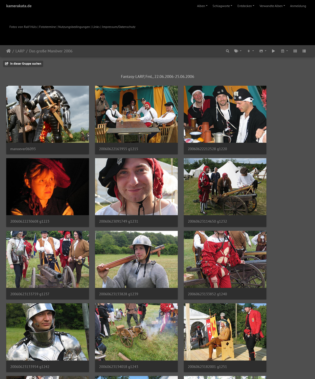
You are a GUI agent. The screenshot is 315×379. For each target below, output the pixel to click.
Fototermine (47, 27)
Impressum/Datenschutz (118, 27)
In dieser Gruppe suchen (23, 63)
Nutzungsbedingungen (74, 27)
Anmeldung (298, 6)
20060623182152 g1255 (29, 335)
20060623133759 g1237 (184, 205)
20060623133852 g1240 (29, 270)
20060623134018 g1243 (184, 270)
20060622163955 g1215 (107, 141)
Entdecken (244, 6)
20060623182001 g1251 (261, 270)
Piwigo (166, 371)
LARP (20, 51)
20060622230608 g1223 (261, 141)
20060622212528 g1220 (184, 141)
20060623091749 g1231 (29, 205)
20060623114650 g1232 (107, 205)
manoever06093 (23, 141)
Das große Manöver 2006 (51, 51)
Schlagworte (221, 6)
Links (96, 27)
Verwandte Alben (271, 6)
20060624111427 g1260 (184, 335)
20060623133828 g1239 (261, 205)
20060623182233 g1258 (107, 335)
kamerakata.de (19, 5)
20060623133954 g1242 (107, 270)
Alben (201, 6)
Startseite (8, 51)
